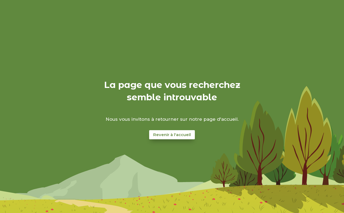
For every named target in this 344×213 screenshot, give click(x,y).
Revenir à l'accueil (172, 134)
